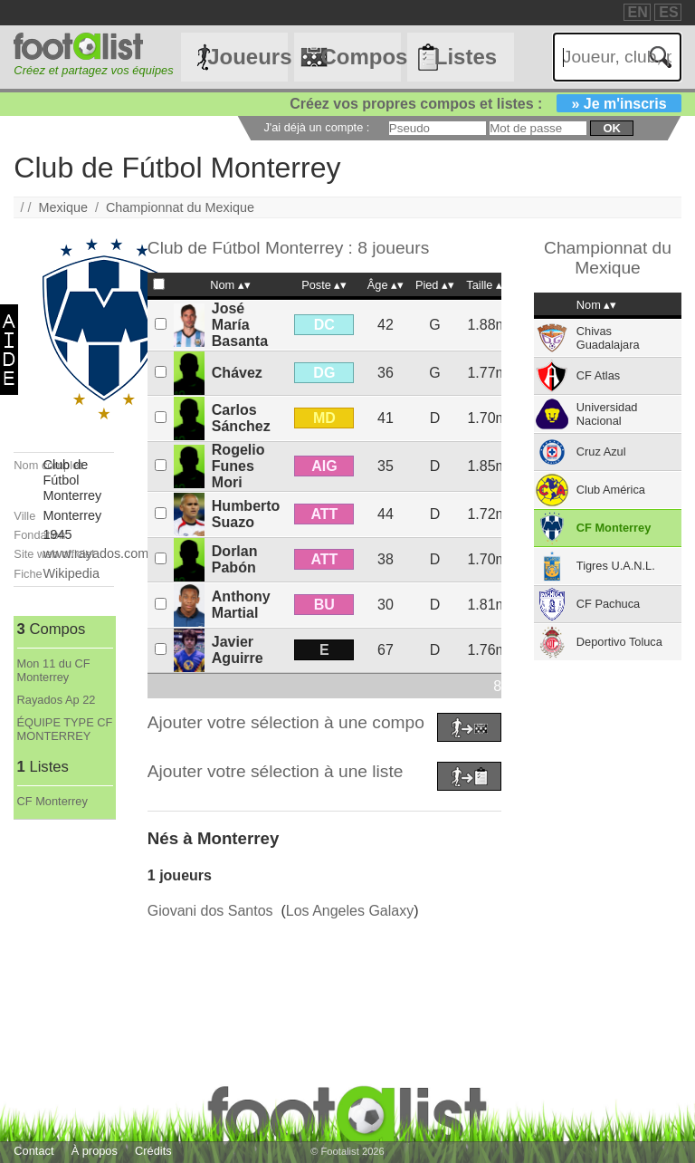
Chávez (237, 372)
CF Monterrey (52, 801)
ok (611, 128)
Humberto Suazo (246, 514)
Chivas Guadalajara (608, 337)
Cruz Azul (601, 451)
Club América (610, 489)
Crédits (153, 1151)
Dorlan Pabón (235, 559)
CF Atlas (598, 375)
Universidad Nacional (607, 414)
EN (638, 12)
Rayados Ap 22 (56, 699)
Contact (33, 1151)
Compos (360, 56)
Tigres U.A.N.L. (615, 565)
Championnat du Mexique (180, 207)
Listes (465, 56)
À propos (94, 1151)
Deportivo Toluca (619, 642)
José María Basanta (240, 325)
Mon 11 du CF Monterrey (53, 670)
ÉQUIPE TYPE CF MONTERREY (65, 729)
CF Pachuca (608, 603)
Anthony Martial (241, 604)
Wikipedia (71, 573)
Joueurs (247, 56)
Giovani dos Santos (210, 910)
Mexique (63, 207)
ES (668, 12)
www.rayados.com (96, 553)
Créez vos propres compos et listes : (485, 103)
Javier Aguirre (237, 650)
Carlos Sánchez (241, 418)
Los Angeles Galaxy (350, 910)
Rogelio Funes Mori (238, 466)
